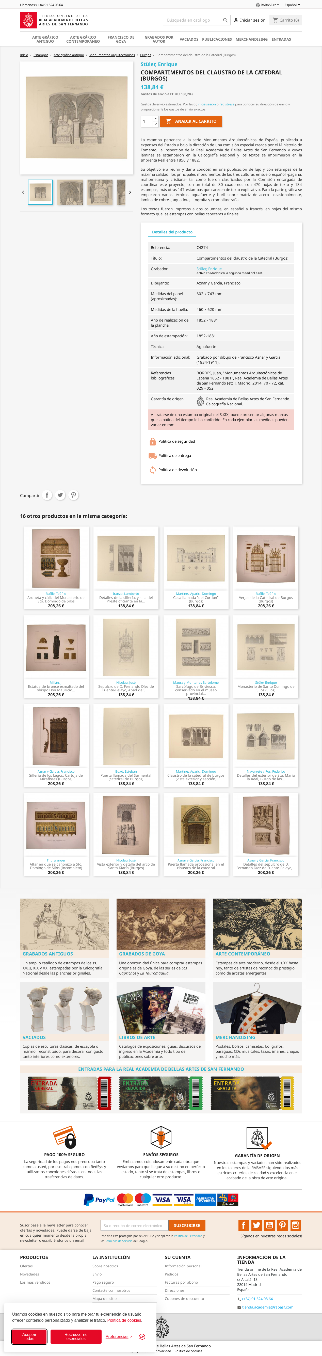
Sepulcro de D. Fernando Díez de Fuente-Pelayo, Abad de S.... (126, 688)
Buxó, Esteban (126, 771)
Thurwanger (56, 860)
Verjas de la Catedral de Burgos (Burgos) (266, 599)
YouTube (269, 1225)
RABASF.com (267, 5)
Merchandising (252, 39)
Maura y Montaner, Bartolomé (196, 682)
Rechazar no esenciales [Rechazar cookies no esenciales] (76, 1336)
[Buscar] (197, 20)
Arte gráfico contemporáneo (83, 39)
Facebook (243, 1225)
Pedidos (171, 1274)
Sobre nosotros (105, 1266)
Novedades (29, 1274)
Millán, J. (56, 682)
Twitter (256, 1225)
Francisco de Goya (121, 39)
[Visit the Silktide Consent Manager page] (142, 1337)
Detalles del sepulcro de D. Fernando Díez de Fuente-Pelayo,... (265, 866)
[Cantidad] (147, 121)
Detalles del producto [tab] (172, 231)
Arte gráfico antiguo (45, 39)
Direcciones (175, 1290)
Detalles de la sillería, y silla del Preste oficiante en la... (126, 599)
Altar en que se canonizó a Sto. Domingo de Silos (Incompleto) (56, 866)
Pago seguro (103, 1282)
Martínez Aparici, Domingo (196, 593)
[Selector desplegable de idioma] (293, 5)
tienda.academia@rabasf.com (267, 1307)
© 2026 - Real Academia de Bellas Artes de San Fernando (161, 1345)
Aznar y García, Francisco (56, 771)
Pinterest (73, 495)
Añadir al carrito (191, 121)
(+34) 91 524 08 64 (257, 1298)
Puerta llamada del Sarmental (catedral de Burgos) (126, 777)
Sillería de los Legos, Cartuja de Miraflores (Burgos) (56, 777)
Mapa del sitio (104, 1298)
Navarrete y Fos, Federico (266, 771)
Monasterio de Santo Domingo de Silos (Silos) (266, 688)
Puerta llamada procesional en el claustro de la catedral (196, 866)
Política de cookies (124, 1320)
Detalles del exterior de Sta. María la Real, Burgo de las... (266, 777)
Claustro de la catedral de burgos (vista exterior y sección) (195, 777)
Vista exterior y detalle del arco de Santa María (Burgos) (126, 866)
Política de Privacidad (188, 1236)
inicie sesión (207, 104)
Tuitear (60, 495)
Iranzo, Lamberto (126, 593)
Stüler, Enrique (209, 268)
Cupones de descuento (184, 1298)
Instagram (296, 1225)
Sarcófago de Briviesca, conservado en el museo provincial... (196, 690)
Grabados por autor (159, 39)
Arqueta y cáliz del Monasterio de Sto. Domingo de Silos (56, 599)
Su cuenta (177, 1257)
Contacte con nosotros (111, 1290)
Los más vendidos (35, 1282)
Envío (97, 1274)
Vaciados (189, 39)
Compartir (47, 495)
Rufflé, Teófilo (56, 593)
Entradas (281, 39)
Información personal (183, 1266)
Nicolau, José (126, 682)
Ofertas (26, 1266)
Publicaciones (217, 39)
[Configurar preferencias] (119, 1336)
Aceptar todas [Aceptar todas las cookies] (29, 1336)
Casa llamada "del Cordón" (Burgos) (196, 599)
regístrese (226, 104)
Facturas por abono (181, 1282)
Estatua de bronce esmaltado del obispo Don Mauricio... (56, 688)
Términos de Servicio (119, 1241)
